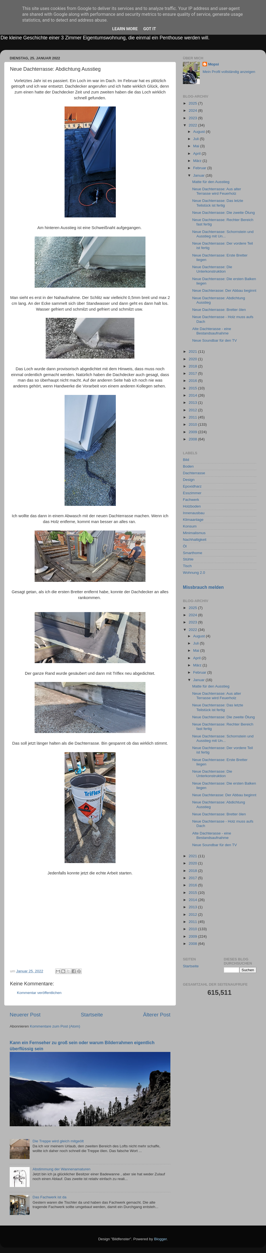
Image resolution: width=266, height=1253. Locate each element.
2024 (193, 110)
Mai (196, 146)
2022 (193, 125)
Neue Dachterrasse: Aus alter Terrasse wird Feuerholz (216, 191)
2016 (193, 381)
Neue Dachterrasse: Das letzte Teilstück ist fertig (217, 203)
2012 (193, 410)
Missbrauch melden (203, 587)
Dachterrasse (194, 473)
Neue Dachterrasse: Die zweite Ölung (223, 212)
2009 (193, 432)
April (197, 153)
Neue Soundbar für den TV (214, 340)
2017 (193, 373)
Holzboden (192, 506)
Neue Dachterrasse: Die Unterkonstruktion (212, 269)
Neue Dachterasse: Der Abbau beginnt (224, 290)
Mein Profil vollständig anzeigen (229, 72)
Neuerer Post (25, 1015)
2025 (193, 103)
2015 (193, 388)
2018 (193, 366)
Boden (188, 466)
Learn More (125, 28)
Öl (185, 546)
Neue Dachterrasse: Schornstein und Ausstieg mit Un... (223, 234)
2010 (193, 424)
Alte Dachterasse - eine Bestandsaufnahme (211, 331)
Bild (186, 460)
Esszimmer (192, 493)
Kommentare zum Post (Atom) (55, 1026)
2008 (193, 439)
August (199, 132)
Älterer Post (156, 1015)
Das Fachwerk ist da (49, 1197)
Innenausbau (193, 513)
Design (189, 480)
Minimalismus (194, 533)
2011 (193, 417)
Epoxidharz (192, 486)
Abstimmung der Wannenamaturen (61, 1169)
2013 (193, 402)
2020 (193, 359)
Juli (196, 139)
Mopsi (213, 64)
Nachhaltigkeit (194, 539)
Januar (199, 175)
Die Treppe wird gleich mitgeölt (58, 1141)
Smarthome (192, 553)
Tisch (187, 566)
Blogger (160, 1239)
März (198, 161)
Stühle (188, 559)
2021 (193, 351)
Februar (200, 168)
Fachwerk (191, 500)
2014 (193, 395)
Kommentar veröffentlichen (39, 993)
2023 (193, 118)
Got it (149, 28)
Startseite (92, 1015)
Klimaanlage (193, 520)
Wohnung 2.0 (194, 572)
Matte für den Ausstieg (210, 182)
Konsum (190, 526)
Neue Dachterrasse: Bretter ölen (219, 310)
